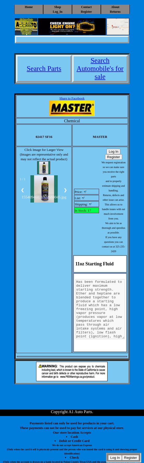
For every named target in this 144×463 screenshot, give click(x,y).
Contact (86, 7)
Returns (115, 12)
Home (29, 7)
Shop (57, 7)
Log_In (57, 12)
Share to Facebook (72, 98)
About (115, 7)
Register (86, 12)
